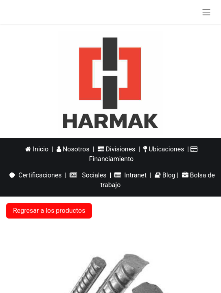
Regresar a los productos (49, 210)
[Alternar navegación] (206, 12)
